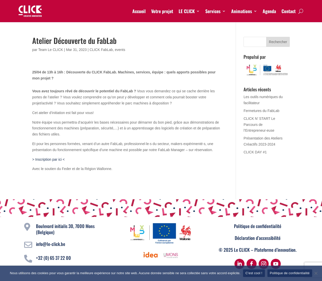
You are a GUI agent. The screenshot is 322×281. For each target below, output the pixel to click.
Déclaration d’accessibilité (257, 238)
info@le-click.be (50, 244)
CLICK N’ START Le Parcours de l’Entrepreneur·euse (259, 125)
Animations (241, 11)
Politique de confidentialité (257, 226)
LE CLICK (187, 11)
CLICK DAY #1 (255, 152)
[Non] (315, 273)
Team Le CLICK (50, 50)
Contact (288, 11)
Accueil (139, 11)
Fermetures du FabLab (261, 111)
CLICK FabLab (101, 50)
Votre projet (162, 11)
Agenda (269, 11)
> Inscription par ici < (48, 159)
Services (213, 11)
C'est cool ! (254, 273)
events (120, 50)
